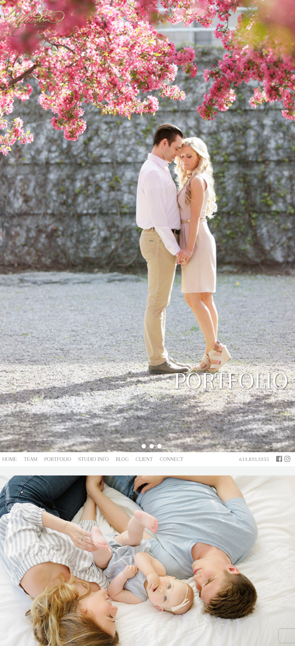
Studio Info (93, 459)
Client (144, 459)
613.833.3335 (254, 459)
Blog (122, 459)
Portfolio (57, 459)
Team (30, 459)
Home (9, 459)
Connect (171, 459)
